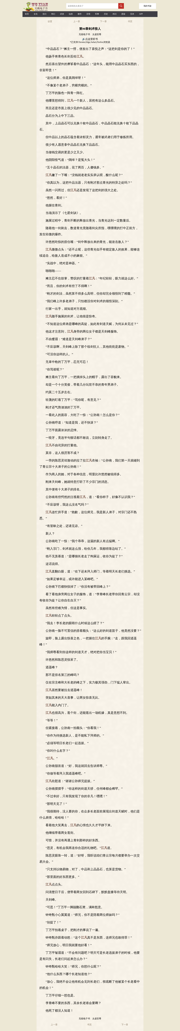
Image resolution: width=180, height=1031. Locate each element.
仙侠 (71, 14)
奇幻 (53, 14)
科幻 (115, 14)
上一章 (76, 21)
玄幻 (44, 14)
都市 (80, 14)
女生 (36, 14)
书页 (130, 21)
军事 (97, 14)
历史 (106, 14)
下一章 (103, 21)
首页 (27, 14)
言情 (88, 14)
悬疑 (123, 14)
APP (141, 14)
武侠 (62, 14)
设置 (50, 21)
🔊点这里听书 (90, 39)
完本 (132, 14)
